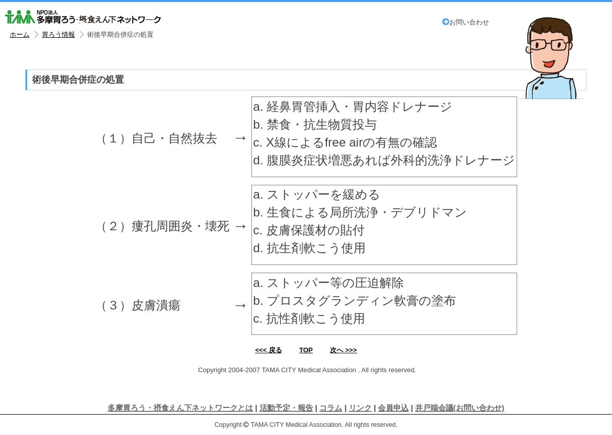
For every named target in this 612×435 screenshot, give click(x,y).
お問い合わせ (465, 22)
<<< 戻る (268, 350)
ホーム (20, 34)
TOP (306, 350)
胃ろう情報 (58, 34)
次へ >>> (343, 350)
